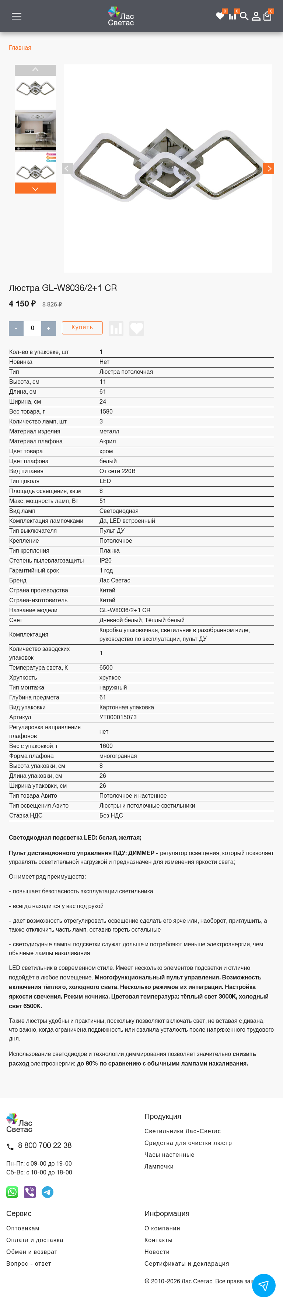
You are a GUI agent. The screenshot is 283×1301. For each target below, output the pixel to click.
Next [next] (35, 188)
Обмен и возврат (31, 1252)
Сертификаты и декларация (186, 1264)
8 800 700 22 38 (44, 1146)
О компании (162, 1228)
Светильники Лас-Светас (182, 1131)
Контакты (158, 1240)
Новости (157, 1252)
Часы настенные (169, 1155)
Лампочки (159, 1167)
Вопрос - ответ (28, 1264)
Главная (20, 48)
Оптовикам (22, 1228)
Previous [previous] (35, 70)
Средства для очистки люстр (188, 1143)
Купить (82, 327)
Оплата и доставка (34, 1240)
